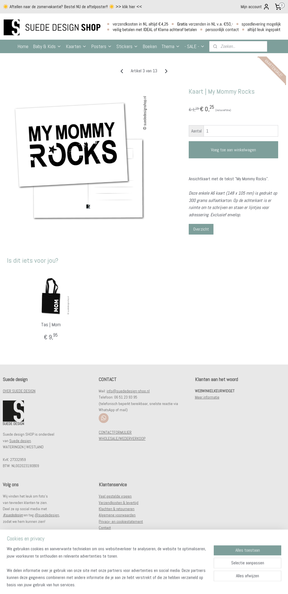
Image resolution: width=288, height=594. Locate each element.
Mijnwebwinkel (201, 584)
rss (141, 584)
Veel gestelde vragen (115, 496)
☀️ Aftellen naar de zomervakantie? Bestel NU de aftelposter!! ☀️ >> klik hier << (72, 7)
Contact (105, 527)
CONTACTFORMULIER (115, 432)
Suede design (20, 440)
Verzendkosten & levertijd (118, 502)
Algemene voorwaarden (117, 515)
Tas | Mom (51, 324)
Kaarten (76, 46)
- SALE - (194, 46)
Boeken (150, 46)
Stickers (127, 46)
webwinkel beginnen (159, 584)
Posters (101, 46)
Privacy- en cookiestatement (121, 521)
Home (22, 46)
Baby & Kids (47, 46)
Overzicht (201, 229)
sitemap (131, 584)
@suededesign (47, 515)
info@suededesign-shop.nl (128, 390)
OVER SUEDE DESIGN (19, 390)
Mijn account (255, 6)
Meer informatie (207, 397)
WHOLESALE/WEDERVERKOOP (122, 438)
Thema (170, 46)
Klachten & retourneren (116, 508)
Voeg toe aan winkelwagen (233, 150)
